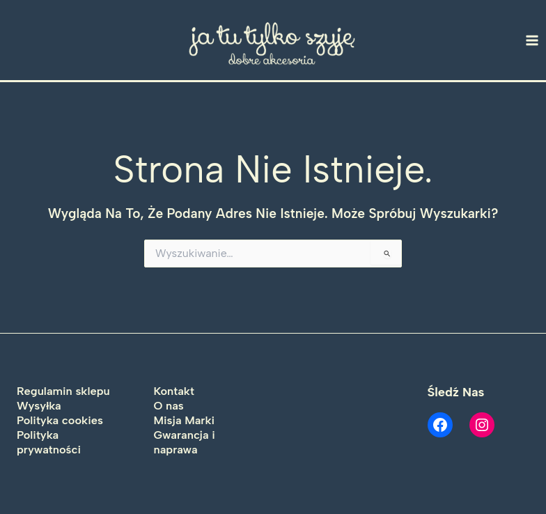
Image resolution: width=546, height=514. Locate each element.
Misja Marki (184, 420)
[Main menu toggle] (532, 40)
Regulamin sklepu (63, 391)
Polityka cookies (60, 420)
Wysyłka (39, 405)
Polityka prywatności (49, 442)
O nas (169, 405)
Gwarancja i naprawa (184, 442)
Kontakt (174, 391)
